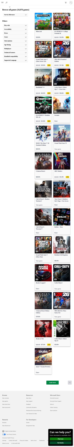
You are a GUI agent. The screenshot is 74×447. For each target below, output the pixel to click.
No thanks (61, 443)
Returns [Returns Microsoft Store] (52, 404)
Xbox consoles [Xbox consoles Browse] (5, 398)
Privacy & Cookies (24, 440)
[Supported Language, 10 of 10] (15, 60)
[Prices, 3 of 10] (15, 33)
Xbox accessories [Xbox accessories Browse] (6, 407)
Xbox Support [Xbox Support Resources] (29, 401)
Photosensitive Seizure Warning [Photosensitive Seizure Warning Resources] (33, 410)
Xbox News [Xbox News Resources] (28, 398)
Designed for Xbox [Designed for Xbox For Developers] (30, 425)
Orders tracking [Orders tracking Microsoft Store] (53, 407)
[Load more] (52, 383)
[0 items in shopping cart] (66, 2)
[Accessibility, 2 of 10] (15, 29)
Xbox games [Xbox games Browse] (5, 401)
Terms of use (34, 440)
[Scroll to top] (70, 383)
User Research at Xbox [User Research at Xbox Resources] (31, 413)
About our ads (5, 443)
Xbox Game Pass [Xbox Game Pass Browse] (6, 404)
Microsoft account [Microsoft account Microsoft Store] (54, 398)
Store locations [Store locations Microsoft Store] (53, 410)
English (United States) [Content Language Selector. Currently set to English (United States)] (10, 431)
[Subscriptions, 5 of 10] (15, 40)
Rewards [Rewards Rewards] (4, 422)
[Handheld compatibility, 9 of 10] (15, 56)
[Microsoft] (36, 1)
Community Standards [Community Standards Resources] (31, 407)
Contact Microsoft (13, 440)
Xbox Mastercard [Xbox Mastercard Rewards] (6, 425)
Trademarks (42, 440)
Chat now (60, 439)
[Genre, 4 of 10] (15, 37)
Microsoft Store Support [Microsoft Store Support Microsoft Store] (55, 401)
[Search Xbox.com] (6, 2)
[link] (43, 26)
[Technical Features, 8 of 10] (15, 52)
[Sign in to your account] (71, 2)
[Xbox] (5, 6)
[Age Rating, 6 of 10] (15, 44)
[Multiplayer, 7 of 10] (15, 48)
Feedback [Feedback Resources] (28, 404)
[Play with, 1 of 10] (15, 25)
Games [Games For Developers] (27, 422)
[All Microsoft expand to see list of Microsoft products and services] (2, 2)
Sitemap (4, 440)
